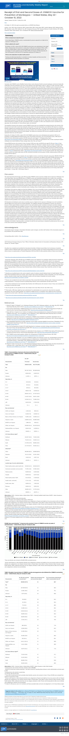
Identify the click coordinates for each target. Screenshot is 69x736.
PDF (54, 69)
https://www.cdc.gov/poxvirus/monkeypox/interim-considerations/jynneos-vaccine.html (25, 335)
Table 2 (53, 61)
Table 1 (53, 59)
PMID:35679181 (49, 306)
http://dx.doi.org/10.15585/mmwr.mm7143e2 (16, 694)
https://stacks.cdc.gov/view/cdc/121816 (33, 150)
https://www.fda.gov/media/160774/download (48, 332)
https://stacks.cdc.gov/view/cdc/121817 (24, 160)
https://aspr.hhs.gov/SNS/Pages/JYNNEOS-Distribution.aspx (25, 319)
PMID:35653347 (32, 342)
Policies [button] (25, 724)
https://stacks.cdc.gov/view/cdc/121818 (13, 139)
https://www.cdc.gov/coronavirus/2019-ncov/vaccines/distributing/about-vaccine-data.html (24, 270)
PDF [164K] (16, 714)
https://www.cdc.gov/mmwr (30, 706)
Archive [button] (45, 724)
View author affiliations (37, 30)
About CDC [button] (15, 724)
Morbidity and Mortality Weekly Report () (30, 6)
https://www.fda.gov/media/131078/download (42, 310)
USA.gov (66, 733)
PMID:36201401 (32, 315)
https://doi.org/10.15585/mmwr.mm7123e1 (34, 306)
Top (63, 171)
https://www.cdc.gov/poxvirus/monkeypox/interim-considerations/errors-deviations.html (43, 293)
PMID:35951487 (32, 346)
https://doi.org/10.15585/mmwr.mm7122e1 (17, 342)
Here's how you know (60, 1)
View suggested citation (10, 32)
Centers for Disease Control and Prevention (15, 719)
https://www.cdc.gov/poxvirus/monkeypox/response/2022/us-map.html (20, 257)
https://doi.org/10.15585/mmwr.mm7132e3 (17, 346)
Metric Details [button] (59, 48)
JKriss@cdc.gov (25, 236)
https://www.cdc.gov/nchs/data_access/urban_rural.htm (16, 277)
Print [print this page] (6, 22)
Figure (11, 150)
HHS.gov (62, 733)
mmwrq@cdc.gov (34, 710)
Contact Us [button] (4, 724)
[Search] (56, 6)
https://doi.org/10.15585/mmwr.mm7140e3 (17, 315)
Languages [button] (35, 724)
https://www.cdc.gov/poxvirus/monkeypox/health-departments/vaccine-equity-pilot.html (25, 297)
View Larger (8, 81)
